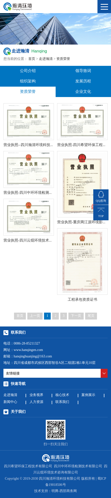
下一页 (76, 316)
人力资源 (36, 402)
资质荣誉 (63, 59)
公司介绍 (28, 71)
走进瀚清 (46, 59)
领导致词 (83, 71)
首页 (31, 59)
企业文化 (83, 92)
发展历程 (83, 81)
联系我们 (62, 402)
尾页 (91, 316)
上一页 (35, 316)
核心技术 (62, 395)
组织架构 (28, 81)
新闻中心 (10, 402)
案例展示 (88, 395)
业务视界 (36, 395)
